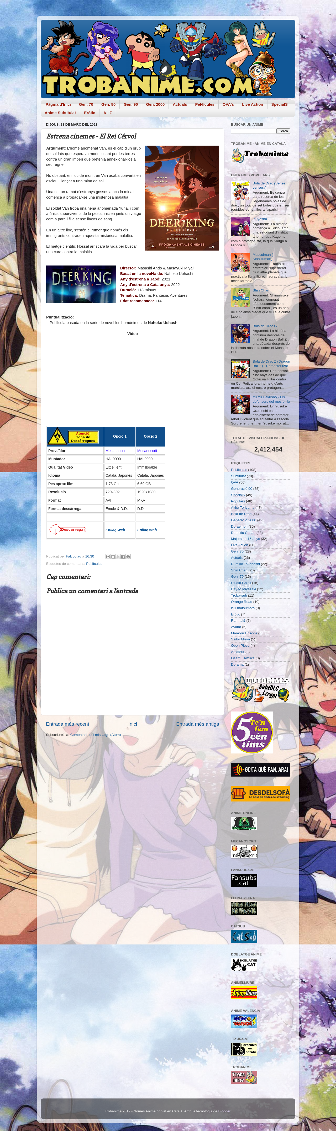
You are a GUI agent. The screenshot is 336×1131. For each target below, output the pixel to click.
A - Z (107, 112)
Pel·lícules (204, 104)
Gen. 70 (86, 104)
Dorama (237, 664)
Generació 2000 (243, 520)
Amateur (237, 652)
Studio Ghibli (241, 583)
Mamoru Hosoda (244, 633)
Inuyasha (260, 219)
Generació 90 (241, 489)
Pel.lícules (94, 564)
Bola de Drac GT (266, 326)
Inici (132, 724)
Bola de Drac (241, 514)
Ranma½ (238, 621)
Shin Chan (261, 290)
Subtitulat (238, 476)
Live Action (252, 104)
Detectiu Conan (243, 533)
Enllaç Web (115, 530)
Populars (238, 501)
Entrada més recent (67, 724)
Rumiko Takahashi (245, 564)
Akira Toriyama (242, 507)
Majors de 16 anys (245, 539)
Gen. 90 (131, 104)
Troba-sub (239, 595)
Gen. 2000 (155, 104)
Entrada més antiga (197, 724)
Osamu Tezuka (243, 658)
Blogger (224, 1111)
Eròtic (89, 112)
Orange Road (241, 602)
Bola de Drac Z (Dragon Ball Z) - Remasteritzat (271, 363)
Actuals (180, 104)
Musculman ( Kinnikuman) (263, 257)
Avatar (236, 627)
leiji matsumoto (243, 608)
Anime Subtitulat (60, 112)
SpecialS (279, 104)
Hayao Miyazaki (243, 589)
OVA (234, 482)
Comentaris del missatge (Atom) (95, 735)
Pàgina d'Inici (58, 104)
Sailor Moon (240, 639)
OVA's (228, 104)
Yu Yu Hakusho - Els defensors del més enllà (271, 399)
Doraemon (239, 526)
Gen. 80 (108, 104)
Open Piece (240, 645)
